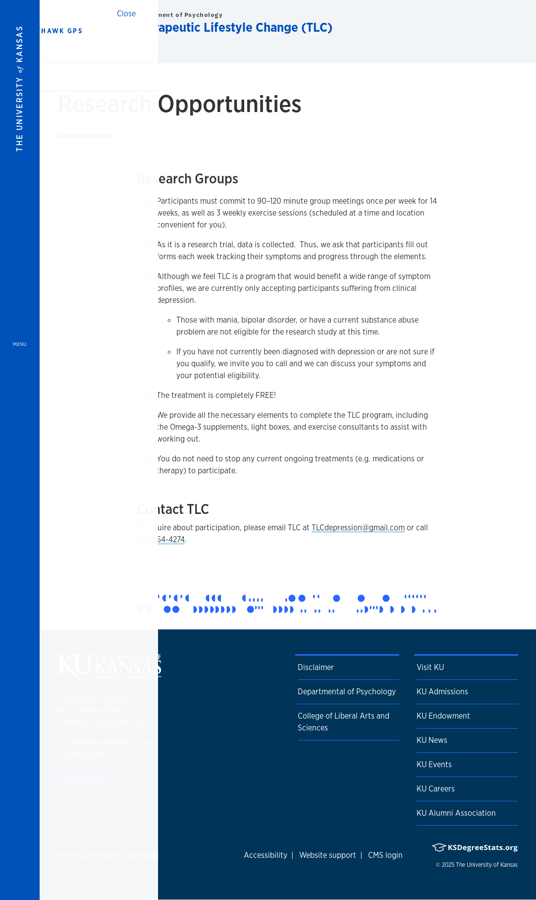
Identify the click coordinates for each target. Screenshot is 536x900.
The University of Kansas (487, 865)
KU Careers (436, 789)
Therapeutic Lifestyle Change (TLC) (232, 27)
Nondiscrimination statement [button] (108, 855)
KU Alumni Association (456, 813)
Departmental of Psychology (347, 691)
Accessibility (265, 855)
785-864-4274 (161, 539)
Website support (327, 855)
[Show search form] (492, 24)
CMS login (385, 855)
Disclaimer (316, 667)
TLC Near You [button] (119, 54)
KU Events (434, 764)
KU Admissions (442, 691)
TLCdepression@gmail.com (358, 527)
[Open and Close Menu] (20, 450)
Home (84, 54)
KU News (432, 740)
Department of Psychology (177, 14)
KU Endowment (443, 716)
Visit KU (430, 667)
